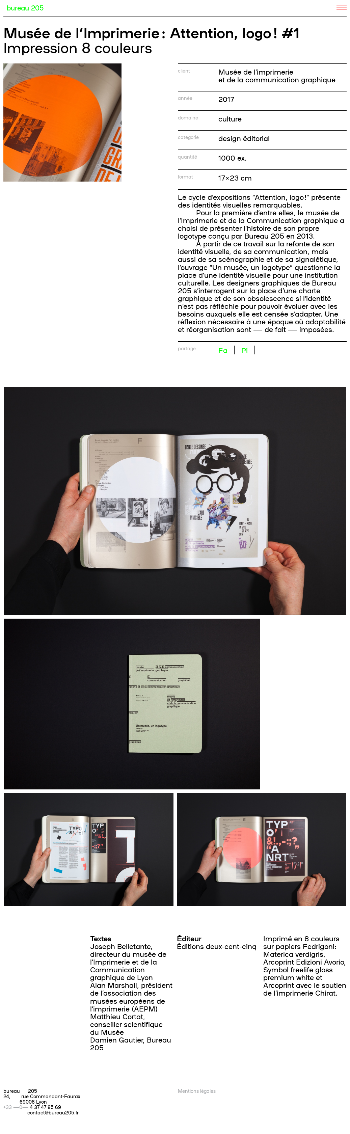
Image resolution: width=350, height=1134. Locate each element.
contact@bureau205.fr (53, 1112)
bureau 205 (25, 7)
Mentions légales (197, 1090)
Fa (222, 350)
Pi (244, 350)
